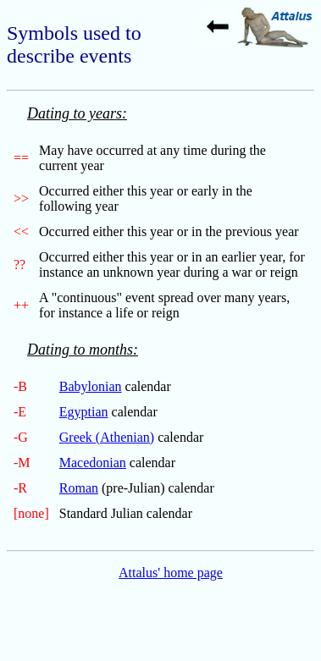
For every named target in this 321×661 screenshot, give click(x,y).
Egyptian (83, 412)
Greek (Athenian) (106, 437)
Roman (78, 488)
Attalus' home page (171, 572)
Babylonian (90, 386)
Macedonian (92, 462)
